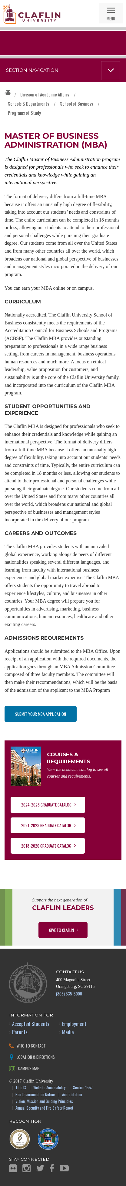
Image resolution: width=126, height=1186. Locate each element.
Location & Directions (36, 1057)
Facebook (52, 1168)
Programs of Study (24, 112)
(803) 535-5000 (69, 993)
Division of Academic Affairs (44, 94)
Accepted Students (30, 1023)
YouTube (64, 1168)
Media (68, 1032)
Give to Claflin (61, 930)
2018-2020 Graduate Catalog (46, 845)
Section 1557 (83, 1088)
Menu (111, 18)
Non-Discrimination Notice (35, 1095)
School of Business (76, 103)
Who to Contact (31, 1045)
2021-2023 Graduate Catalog (46, 825)
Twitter (40, 1168)
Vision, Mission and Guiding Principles (44, 1102)
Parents (20, 1032)
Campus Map (28, 1068)
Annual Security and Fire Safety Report (44, 1108)
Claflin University (32, 13)
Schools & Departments (28, 103)
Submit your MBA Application (40, 714)
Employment (74, 1023)
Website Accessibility (49, 1088)
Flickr (13, 1168)
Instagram (26, 1168)
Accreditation (72, 1095)
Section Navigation (32, 70)
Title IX (20, 1088)
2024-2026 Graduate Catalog (46, 804)
